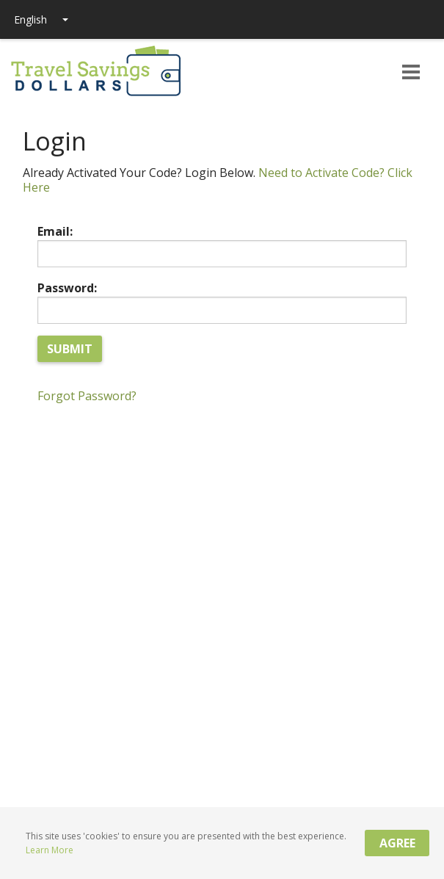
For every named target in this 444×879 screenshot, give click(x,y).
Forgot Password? (87, 396)
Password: (67, 288)
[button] (411, 73)
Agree (397, 843)
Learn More (49, 850)
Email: (55, 231)
